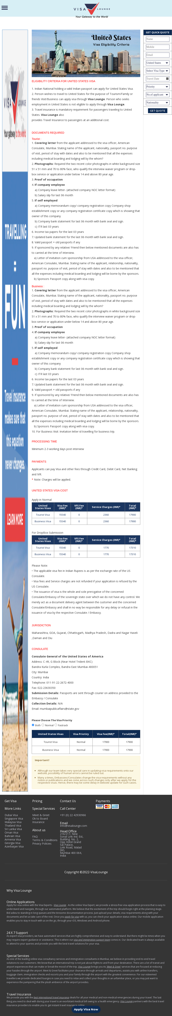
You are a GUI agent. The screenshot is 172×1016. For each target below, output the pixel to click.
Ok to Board (40, 818)
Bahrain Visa (12, 836)
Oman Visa (11, 832)
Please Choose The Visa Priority (52, 720)
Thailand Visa (13, 825)
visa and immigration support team (92, 939)
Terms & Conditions (44, 840)
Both (38, 725)
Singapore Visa (14, 818)
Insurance (38, 822)
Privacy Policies (41, 843)
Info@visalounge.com (73, 826)
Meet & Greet (41, 815)
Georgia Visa (12, 843)
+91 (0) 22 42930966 (73, 815)
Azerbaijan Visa (14, 846)
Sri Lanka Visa (13, 829)
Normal (49, 725)
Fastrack (63, 725)
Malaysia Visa (13, 822)
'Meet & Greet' (113, 966)
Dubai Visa (11, 815)
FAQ (35, 836)
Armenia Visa (13, 839)
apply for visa (72, 916)
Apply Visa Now (86, 1009)
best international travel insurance (51, 997)
